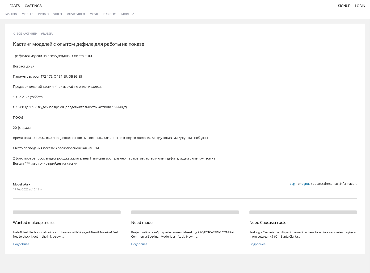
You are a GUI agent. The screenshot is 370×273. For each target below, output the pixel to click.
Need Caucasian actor (268, 222)
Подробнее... (22, 244)
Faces (14, 6)
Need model (142, 222)
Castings (33, 6)
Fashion (11, 14)
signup (306, 183)
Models (28, 14)
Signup (344, 6)
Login (360, 6)
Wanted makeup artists (34, 222)
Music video (76, 14)
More (127, 14)
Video (57, 14)
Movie (94, 14)
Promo (43, 14)
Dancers (110, 14)
